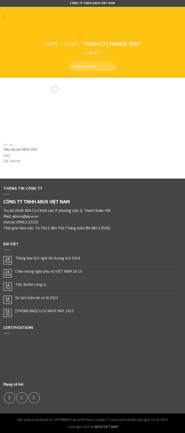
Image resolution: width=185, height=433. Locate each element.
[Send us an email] (21, 397)
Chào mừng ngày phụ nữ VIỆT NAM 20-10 (48, 271)
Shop (71, 44)
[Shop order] (92, 66)
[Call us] (34, 397)
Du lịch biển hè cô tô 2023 (36, 298)
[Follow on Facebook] (9, 397)
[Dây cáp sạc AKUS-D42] (31, 113)
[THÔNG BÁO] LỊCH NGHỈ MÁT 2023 (44, 311)
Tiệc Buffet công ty (30, 284)
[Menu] (6, 17)
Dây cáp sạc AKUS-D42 (20, 149)
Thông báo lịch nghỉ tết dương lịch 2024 (47, 258)
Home (51, 44)
